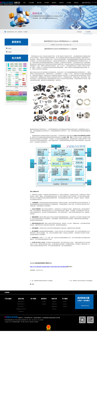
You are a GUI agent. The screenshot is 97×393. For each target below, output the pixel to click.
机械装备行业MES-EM (21, 309)
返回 (32, 284)
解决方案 (39, 2)
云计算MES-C (21, 311)
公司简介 (65, 301)
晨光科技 (36, 321)
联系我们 (76, 2)
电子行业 (54, 309)
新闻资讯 (54, 2)
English (95, 2)
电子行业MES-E (21, 306)
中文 (93, 2)
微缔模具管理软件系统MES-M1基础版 (43, 280)
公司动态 (79, 31)
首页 (24, 2)
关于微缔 (69, 2)
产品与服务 (31, 2)
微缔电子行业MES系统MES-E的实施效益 (82, 280)
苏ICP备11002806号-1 (25, 321)
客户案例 (46, 2)
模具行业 (54, 301)
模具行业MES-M (21, 301)
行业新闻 (25, 31)
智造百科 (61, 2)
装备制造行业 (54, 306)
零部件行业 (54, 304)
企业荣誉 (65, 306)
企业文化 (65, 304)
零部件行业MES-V (21, 304)
